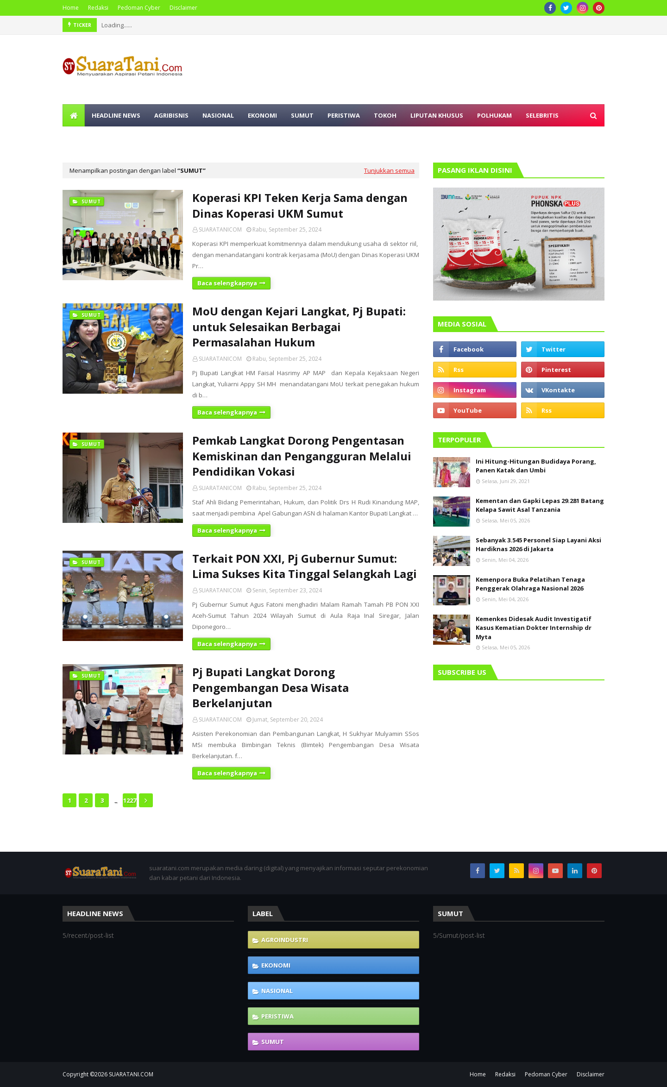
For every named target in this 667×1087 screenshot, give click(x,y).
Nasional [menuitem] (218, 115)
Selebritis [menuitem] (542, 115)
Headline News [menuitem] (116, 115)
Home (71, 8)
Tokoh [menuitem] (385, 115)
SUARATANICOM (220, 229)
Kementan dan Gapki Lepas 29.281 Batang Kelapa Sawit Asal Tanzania (540, 505)
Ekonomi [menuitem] (262, 115)
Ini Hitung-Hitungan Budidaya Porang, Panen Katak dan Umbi (536, 466)
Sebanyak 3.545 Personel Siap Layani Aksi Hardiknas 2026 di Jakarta (538, 544)
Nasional (277, 990)
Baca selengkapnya (227, 283)
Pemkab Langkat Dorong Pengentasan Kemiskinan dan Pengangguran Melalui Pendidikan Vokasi (301, 456)
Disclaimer (183, 8)
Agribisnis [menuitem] (171, 115)
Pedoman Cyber (139, 8)
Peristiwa (277, 1016)
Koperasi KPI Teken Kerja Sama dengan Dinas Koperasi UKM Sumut (300, 205)
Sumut (272, 1041)
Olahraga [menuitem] (86, 137)
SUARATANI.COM (131, 1074)
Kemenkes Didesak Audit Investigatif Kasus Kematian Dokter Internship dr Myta (533, 628)
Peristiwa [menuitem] (343, 115)
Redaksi (98, 8)
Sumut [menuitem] (302, 115)
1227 (129, 800)
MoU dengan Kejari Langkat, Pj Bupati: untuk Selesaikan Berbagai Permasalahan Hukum (299, 326)
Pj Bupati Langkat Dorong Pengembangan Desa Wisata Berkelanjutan (270, 687)
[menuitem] (74, 115)
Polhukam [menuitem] (494, 115)
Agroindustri (284, 940)
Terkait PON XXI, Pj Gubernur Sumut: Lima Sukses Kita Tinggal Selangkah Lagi (304, 566)
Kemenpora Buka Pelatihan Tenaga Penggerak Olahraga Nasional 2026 (530, 584)
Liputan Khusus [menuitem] (436, 115)
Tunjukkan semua (389, 170)
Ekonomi (275, 965)
